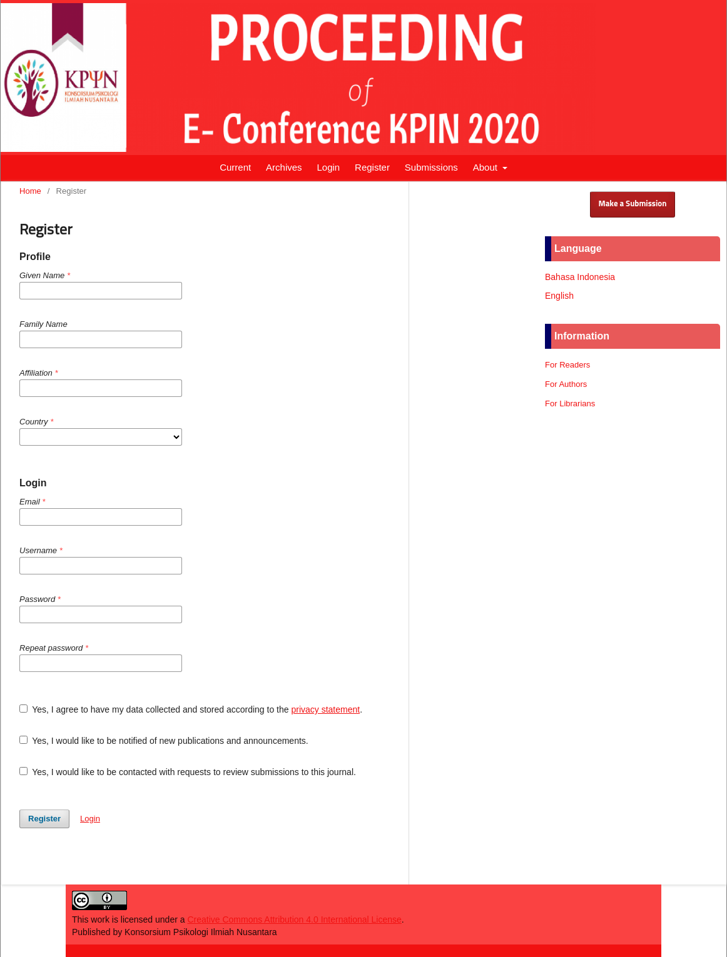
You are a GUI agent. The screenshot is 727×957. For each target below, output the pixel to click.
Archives (284, 167)
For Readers (567, 364)
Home (30, 191)
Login (328, 167)
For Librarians (570, 403)
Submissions (431, 167)
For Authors (566, 384)
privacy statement (325, 709)
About (486, 167)
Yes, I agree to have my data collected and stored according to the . (190, 709)
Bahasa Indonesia (580, 277)
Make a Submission (633, 204)
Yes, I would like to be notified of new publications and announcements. (163, 741)
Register (372, 167)
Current (235, 167)
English (559, 296)
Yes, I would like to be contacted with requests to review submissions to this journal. (187, 772)
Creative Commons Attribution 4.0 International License (294, 919)
